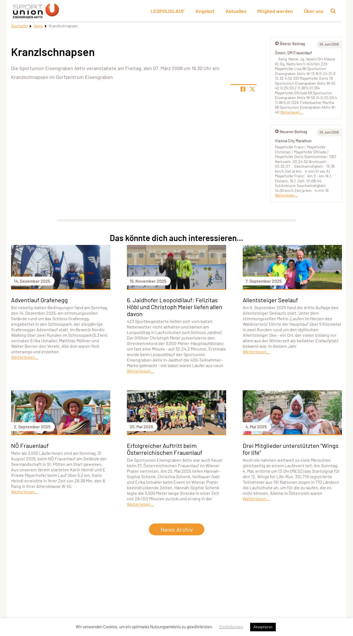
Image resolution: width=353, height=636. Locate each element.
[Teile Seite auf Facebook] (243, 89)
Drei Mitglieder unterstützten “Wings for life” (291, 449)
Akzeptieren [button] (262, 627)
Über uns (313, 11)
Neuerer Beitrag (291, 131)
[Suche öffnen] (333, 11)
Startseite (19, 25)
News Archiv (177, 529)
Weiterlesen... (291, 112)
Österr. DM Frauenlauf (293, 52)
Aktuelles (236, 11)
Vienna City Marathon (293, 140)
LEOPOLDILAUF (167, 11)
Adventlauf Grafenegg (39, 299)
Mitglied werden (275, 11)
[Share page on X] (252, 89)
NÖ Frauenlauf (30, 445)
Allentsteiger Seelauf (270, 299)
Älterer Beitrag (290, 43)
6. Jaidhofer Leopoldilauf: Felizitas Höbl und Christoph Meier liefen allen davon (174, 306)
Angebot (205, 11)
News (38, 25)
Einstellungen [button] (231, 626)
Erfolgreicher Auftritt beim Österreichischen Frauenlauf (164, 449)
